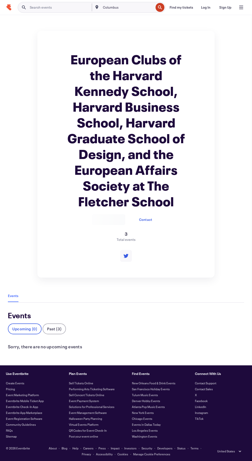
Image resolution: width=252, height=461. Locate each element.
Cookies (122, 454)
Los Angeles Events (145, 430)
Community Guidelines (21, 424)
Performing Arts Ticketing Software (92, 389)
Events (13, 295)
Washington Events (144, 436)
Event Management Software (88, 413)
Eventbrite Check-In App (22, 407)
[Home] (9, 7)
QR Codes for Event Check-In (88, 430)
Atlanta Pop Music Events (148, 407)
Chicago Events (142, 419)
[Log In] (205, 7)
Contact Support (205, 383)
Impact (115, 448)
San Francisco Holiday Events (151, 389)
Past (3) (54, 328)
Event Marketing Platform (22, 395)
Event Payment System (84, 401)
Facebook (201, 401)
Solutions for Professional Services (91, 407)
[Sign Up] (225, 7)
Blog (64, 448)
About (53, 448)
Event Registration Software (24, 419)
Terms (194, 448)
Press (102, 448)
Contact (145, 219)
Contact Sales (204, 389)
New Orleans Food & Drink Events (153, 383)
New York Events (143, 413)
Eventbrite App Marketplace (24, 413)
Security (147, 448)
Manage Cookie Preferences (151, 454)
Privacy (86, 454)
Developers (165, 448)
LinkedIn (200, 407)
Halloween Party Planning (85, 419)
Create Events (15, 383)
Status (181, 448)
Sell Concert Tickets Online (86, 395)
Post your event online (83, 436)
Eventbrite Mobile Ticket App (25, 401)
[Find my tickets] (181, 7)
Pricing (10, 389)
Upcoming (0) (24, 328)
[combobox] (128, 7)
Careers (88, 448)
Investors (130, 448)
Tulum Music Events (145, 395)
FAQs (9, 430)
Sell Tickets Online (81, 383)
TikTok (199, 419)
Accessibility (104, 454)
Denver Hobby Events (146, 401)
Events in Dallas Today (146, 424)
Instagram (201, 413)
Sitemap (11, 436)
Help (75, 448)
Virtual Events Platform (83, 424)
